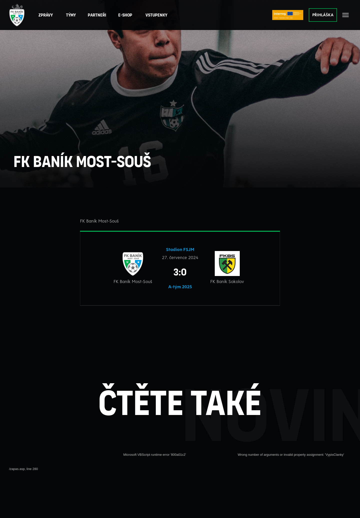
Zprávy (46, 15)
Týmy (71, 15)
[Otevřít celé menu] (345, 15)
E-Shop (125, 15)
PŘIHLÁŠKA (323, 14)
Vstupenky (157, 15)
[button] (97, 15)
